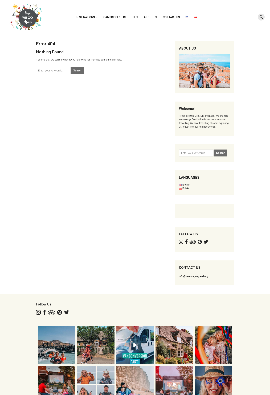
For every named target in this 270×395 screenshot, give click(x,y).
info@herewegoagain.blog (193, 276)
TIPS (135, 17)
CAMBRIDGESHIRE (114, 17)
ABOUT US (150, 17)
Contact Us (171, 17)
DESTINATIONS (85, 17)
